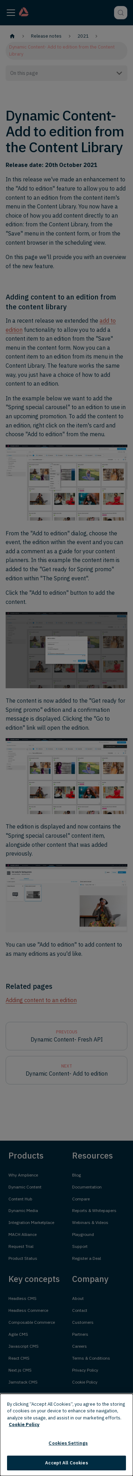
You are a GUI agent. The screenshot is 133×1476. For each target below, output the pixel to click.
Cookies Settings (68, 1443)
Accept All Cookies (66, 1463)
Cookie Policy (24, 1424)
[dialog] (66, 1435)
